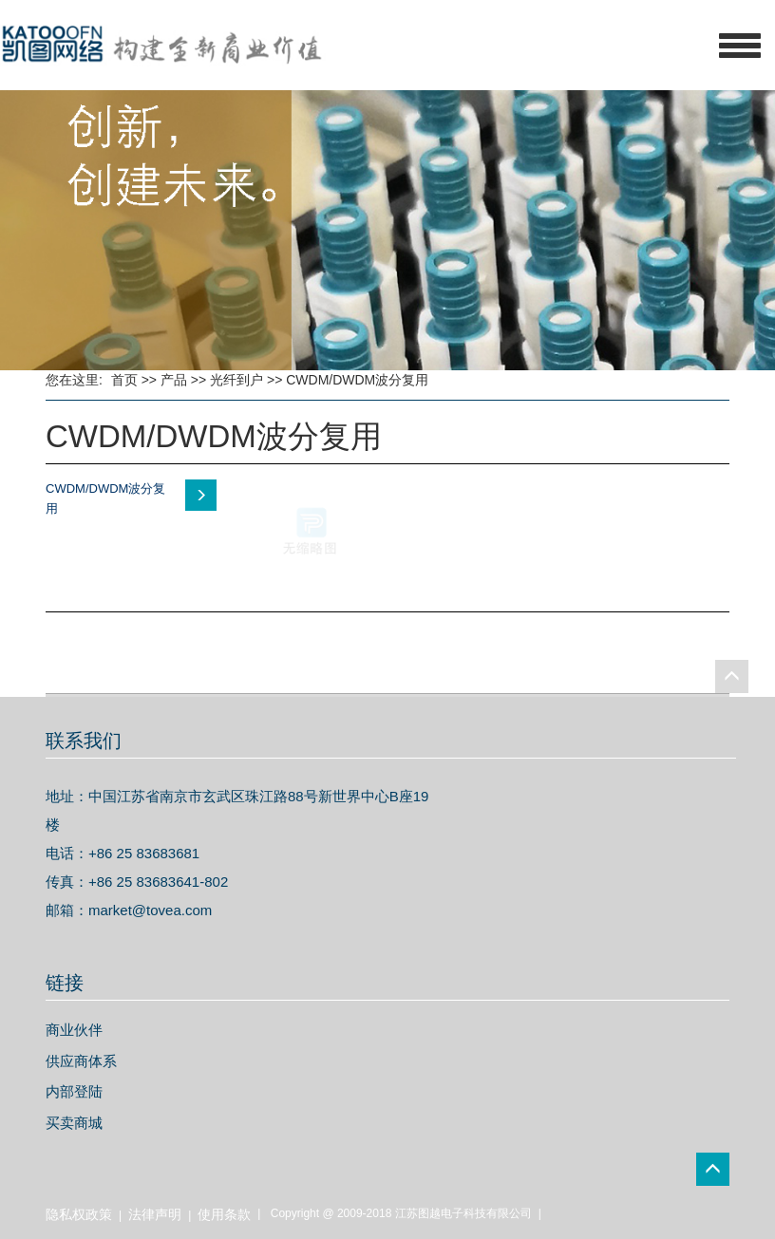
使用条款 (224, 1214)
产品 (174, 379)
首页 (124, 379)
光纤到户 (236, 379)
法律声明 (154, 1214)
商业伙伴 (74, 1030)
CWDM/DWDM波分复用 (357, 379)
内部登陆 (74, 1091)
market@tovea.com (150, 910)
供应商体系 (81, 1061)
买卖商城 (74, 1123)
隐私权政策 (79, 1214)
